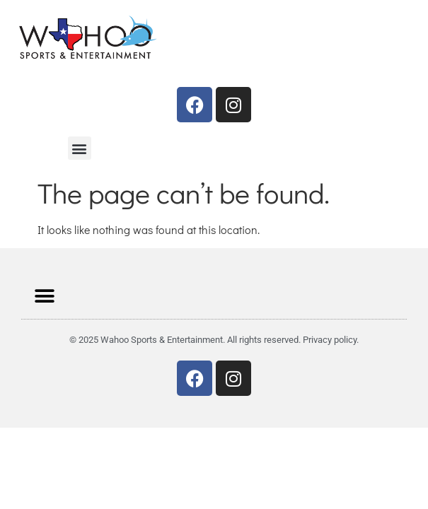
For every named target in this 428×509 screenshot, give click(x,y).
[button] (79, 148)
